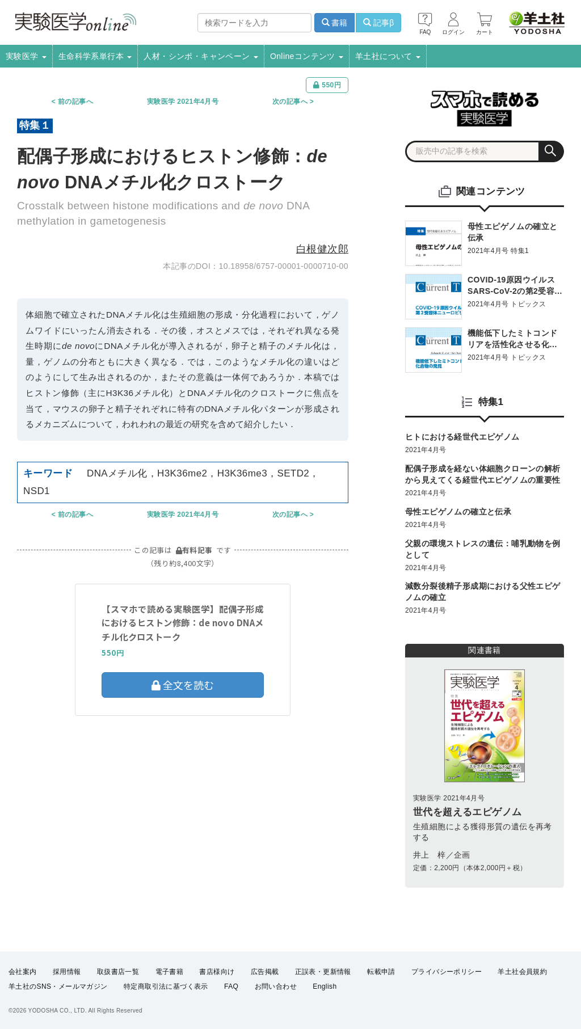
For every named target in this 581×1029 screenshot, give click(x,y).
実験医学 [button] (26, 56)
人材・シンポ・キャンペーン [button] (201, 56)
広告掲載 (265, 972)
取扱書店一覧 (118, 972)
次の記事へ (290, 102)
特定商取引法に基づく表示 (166, 987)
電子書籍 (169, 972)
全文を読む (182, 684)
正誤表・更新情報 (323, 972)
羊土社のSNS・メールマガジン (58, 987)
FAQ (231, 987)
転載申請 (381, 972)
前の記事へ (75, 102)
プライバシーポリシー (446, 972)
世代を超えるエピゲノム (467, 812)
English (324, 987)
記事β (378, 22)
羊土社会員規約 (522, 972)
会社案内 (23, 972)
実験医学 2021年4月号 (182, 102)
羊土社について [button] (387, 56)
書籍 (335, 22)
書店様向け (216, 972)
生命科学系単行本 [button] (95, 56)
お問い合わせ (276, 987)
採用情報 (67, 972)
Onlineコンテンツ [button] (306, 56)
